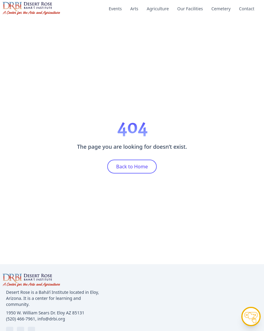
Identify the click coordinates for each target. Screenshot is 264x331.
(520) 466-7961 (20, 319)
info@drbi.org (51, 319)
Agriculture (158, 8)
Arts (134, 8)
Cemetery (221, 8)
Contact (246, 8)
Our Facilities (190, 8)
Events (115, 8)
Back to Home (132, 166)
